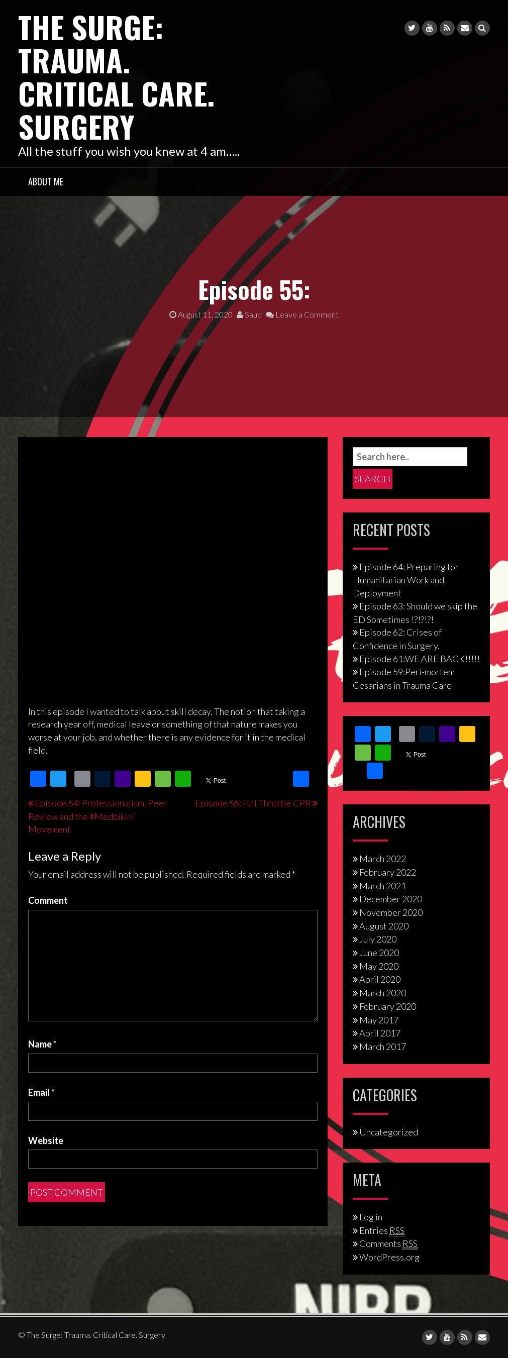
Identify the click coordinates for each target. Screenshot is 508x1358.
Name (42, 1044)
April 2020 (379, 979)
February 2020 (387, 1006)
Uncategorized (388, 1131)
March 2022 (382, 858)
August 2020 (384, 925)
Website (45, 1140)
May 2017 (378, 1019)
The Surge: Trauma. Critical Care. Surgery (116, 76)
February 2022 (387, 872)
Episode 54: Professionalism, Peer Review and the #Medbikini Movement (97, 815)
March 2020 (382, 992)
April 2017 (379, 1032)
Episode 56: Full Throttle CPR (253, 802)
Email (41, 1092)
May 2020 (378, 966)
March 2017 (382, 1046)
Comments (388, 1243)
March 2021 (382, 885)
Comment (48, 900)
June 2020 (379, 952)
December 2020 (390, 898)
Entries (381, 1230)
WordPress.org (389, 1257)
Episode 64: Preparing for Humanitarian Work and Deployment (406, 579)
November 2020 (391, 912)
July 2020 (377, 939)
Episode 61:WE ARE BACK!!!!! (419, 658)
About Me (45, 181)
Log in (370, 1216)
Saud (249, 314)
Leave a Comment (302, 314)
